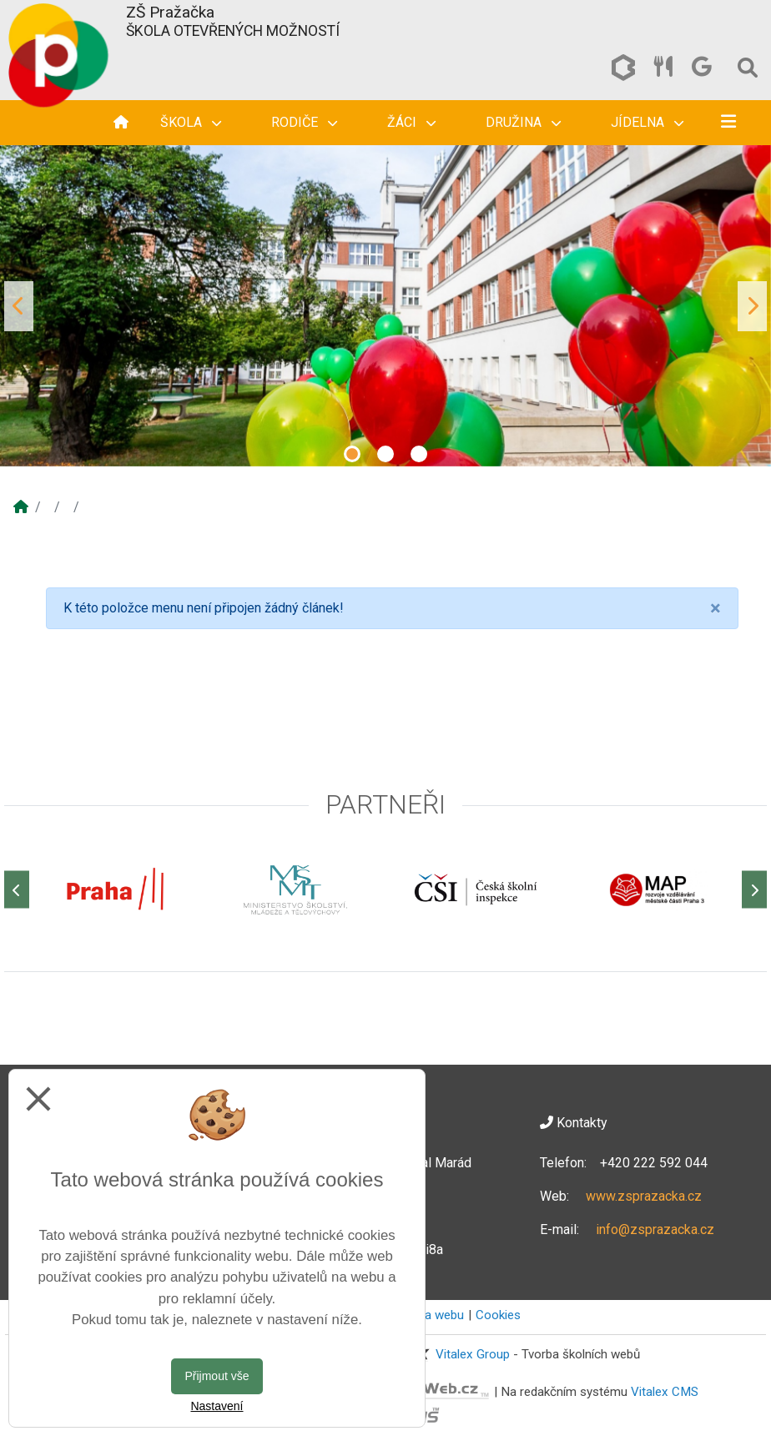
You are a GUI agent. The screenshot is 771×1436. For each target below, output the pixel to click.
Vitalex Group (473, 1354)
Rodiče (304, 122)
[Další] (754, 890)
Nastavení (216, 1406)
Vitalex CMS (664, 1390)
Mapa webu (432, 1315)
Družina (523, 122)
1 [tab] (352, 454)
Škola (190, 122)
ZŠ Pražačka (170, 12)
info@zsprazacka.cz (655, 1229)
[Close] (715, 608)
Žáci (411, 122)
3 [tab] (419, 454)
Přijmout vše (216, 1376)
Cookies (498, 1315)
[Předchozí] (16, 890)
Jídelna (647, 122)
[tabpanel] (385, 305)
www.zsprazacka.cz (644, 1196)
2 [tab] (385, 454)
